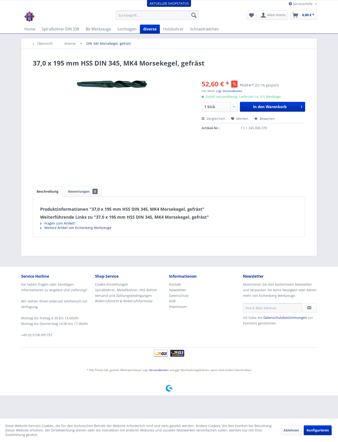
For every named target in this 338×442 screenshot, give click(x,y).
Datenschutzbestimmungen (285, 317)
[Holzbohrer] (173, 29)
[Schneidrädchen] (204, 29)
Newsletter (177, 290)
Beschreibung (47, 191)
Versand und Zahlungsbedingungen (123, 295)
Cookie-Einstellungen (111, 284)
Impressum (178, 306)
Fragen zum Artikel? (57, 223)
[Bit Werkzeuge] (98, 29)
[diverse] (150, 29)
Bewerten (264, 118)
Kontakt (175, 284)
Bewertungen (83, 191)
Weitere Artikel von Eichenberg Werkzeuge (75, 227)
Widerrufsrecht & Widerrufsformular (124, 301)
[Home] (29, 29)
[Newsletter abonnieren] (309, 308)
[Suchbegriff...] (157, 15)
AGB (172, 301)
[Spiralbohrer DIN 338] (60, 29)
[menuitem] (157, 15)
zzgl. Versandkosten (229, 91)
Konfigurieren (318, 430)
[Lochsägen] (127, 29)
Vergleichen (213, 118)
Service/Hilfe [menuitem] (301, 4)
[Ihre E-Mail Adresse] (272, 308)
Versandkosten (159, 370)
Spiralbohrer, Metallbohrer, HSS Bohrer (126, 290)
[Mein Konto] (273, 15)
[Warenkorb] (303, 15)
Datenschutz (179, 295)
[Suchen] (194, 15)
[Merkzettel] (251, 15)
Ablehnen (291, 430)
